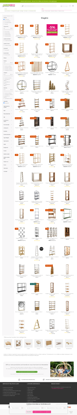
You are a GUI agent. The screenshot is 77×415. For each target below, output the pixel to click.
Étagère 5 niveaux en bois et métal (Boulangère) (37, 276)
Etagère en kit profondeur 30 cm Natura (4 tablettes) (52, 54)
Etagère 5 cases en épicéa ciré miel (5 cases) (67, 312)
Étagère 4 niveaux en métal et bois (52, 257)
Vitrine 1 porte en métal (52, 127)
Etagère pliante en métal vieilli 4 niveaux (21, 202)
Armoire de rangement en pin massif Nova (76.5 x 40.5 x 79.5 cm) (36, 73)
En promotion (7, 54)
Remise (6, 24)
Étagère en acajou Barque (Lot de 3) (52, 92)
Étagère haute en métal (37, 238)
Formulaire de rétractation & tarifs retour (12, 390)
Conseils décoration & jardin (34, 398)
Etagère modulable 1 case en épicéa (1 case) (37, 183)
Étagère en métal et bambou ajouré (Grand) (52, 202)
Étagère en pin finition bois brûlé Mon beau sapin (67, 73)
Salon (12, 15)
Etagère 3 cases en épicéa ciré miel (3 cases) (67, 202)
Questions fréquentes (8, 389)
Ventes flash (30, 390)
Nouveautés (30, 394)
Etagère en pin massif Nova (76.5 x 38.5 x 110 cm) (37, 165)
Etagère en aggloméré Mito (67, 146)
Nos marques (30, 395)
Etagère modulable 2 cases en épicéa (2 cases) (67, 183)
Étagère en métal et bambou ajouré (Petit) (21, 331)
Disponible (6, 103)
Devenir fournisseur (32, 400)
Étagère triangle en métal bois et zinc (21, 128)
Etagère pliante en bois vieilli (67, 330)
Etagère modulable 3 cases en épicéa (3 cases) (21, 220)
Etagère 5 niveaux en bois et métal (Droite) (52, 312)
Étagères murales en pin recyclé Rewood (52, 220)
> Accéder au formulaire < (57, 388)
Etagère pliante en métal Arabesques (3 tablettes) (37, 202)
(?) (19, 407)
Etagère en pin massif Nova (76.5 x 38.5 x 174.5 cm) (22, 165)
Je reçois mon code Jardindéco (27, 371)
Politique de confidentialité (9, 395)
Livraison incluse (7, 45)
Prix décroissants (8, 22)
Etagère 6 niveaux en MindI (67, 109)
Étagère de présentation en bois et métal (37, 110)
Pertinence (7, 19)
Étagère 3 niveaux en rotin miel (21, 256)
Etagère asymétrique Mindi (52, 109)
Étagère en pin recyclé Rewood (67, 238)
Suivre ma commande (8, 387)
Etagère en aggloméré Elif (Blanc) (21, 239)
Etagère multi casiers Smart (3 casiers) (36, 220)
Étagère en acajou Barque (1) (52, 275)
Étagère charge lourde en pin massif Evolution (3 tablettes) (21, 73)
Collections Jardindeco (32, 397)
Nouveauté (6, 50)
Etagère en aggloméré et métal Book (52, 239)
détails (29, 405)
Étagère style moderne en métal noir (21, 294)
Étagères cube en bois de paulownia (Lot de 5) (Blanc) (37, 257)
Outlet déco (30, 392)
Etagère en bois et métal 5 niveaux (21, 147)
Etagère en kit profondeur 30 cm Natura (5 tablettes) (67, 36)
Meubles (8, 15)
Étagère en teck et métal (67, 256)
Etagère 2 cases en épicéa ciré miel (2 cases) (52, 183)
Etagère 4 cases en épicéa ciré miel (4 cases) (52, 294)
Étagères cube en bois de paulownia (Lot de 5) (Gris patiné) (21, 184)
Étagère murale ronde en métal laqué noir (52, 73)
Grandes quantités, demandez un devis (11, 394)
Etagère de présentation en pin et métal (67, 128)
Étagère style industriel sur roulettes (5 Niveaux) (21, 276)
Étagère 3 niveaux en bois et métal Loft (52, 147)
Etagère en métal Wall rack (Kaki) (67, 220)
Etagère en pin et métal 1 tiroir (36, 146)
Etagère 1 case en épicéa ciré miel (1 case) (67, 54)
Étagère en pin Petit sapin (36, 330)
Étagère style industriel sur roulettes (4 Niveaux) (37, 92)
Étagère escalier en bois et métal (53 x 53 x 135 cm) (67, 92)
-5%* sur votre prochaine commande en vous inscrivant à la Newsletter (26, 364)
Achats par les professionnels (9, 392)
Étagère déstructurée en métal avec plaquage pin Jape (52, 331)
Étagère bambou (52, 164)
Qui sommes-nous (32, 387)
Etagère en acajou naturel (36, 293)
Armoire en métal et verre (36, 127)
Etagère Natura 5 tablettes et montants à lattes (21, 54)
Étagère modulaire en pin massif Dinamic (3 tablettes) (22, 36)
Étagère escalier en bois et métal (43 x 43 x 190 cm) (37, 54)
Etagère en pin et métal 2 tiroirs (36, 312)
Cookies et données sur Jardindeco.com (38, 404)
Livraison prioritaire (8, 40)
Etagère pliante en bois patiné (21, 109)
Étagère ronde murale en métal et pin (21, 92)
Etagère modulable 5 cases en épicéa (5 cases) (67, 276)
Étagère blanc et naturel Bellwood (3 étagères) (67, 165)
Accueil (5, 15)
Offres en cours (31, 389)
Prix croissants (7, 20)
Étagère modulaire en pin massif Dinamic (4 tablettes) (37, 36)
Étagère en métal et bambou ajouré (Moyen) (67, 294)
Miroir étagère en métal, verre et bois (21, 312)
